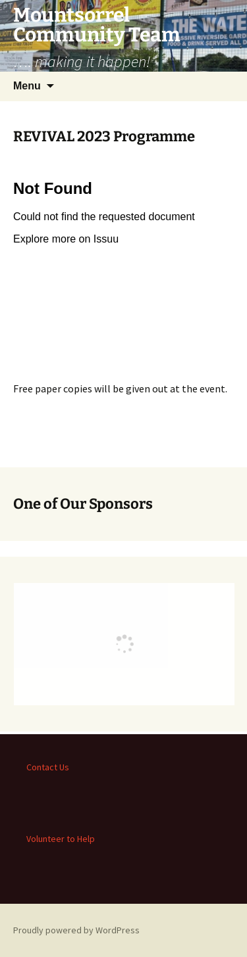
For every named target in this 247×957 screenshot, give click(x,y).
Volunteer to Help (60, 839)
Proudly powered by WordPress (76, 930)
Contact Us (47, 767)
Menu (27, 85)
